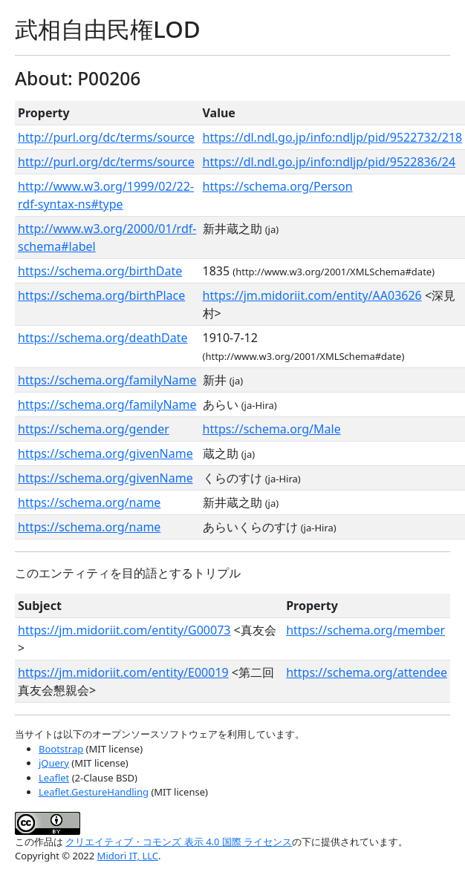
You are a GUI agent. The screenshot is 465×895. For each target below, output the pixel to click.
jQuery (54, 763)
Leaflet (54, 777)
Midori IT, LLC (127, 855)
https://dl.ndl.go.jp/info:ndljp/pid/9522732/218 (333, 137)
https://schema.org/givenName (105, 453)
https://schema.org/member (365, 630)
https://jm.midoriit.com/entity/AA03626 (312, 295)
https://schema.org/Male (272, 429)
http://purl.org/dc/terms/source (106, 137)
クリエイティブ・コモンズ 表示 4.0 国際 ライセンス (178, 841)
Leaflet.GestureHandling (94, 792)
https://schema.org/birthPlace (101, 295)
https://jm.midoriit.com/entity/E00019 (123, 672)
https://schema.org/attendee (366, 672)
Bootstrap (61, 748)
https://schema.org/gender (93, 429)
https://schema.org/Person (278, 186)
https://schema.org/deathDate (103, 338)
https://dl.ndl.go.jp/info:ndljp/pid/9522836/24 (329, 162)
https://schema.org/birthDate (100, 271)
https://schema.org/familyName (107, 380)
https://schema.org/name (89, 502)
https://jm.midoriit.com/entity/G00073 (124, 630)
